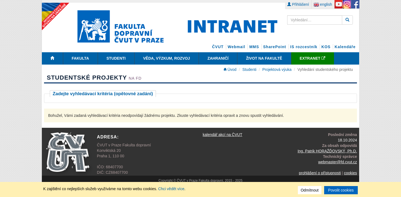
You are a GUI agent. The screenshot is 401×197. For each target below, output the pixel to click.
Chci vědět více (171, 189)
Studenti (116, 58)
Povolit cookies (341, 190)
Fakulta (80, 58)
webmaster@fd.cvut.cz (337, 162)
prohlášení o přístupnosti (320, 173)
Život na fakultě (264, 58)
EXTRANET (312, 58)
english (323, 4)
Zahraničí (217, 58)
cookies (350, 173)
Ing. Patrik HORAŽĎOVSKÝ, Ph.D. (327, 151)
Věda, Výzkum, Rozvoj (166, 58)
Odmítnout (309, 190)
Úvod (230, 69)
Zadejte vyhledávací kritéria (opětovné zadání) (103, 93)
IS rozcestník (303, 47)
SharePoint (274, 47)
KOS (325, 47)
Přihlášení (298, 4)
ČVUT (217, 47)
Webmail (236, 47)
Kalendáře (345, 47)
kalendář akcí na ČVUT (222, 134)
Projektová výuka (277, 69)
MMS (254, 47)
